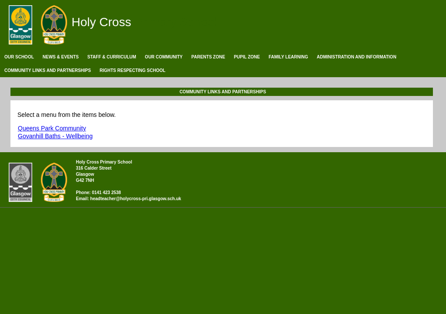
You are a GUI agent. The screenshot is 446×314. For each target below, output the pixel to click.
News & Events (61, 57)
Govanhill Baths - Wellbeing (55, 136)
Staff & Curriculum (112, 57)
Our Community (164, 57)
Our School (19, 57)
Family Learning (288, 57)
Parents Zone (208, 57)
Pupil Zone (247, 57)
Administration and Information (356, 57)
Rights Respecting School (133, 70)
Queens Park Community (52, 128)
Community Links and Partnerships (47, 70)
